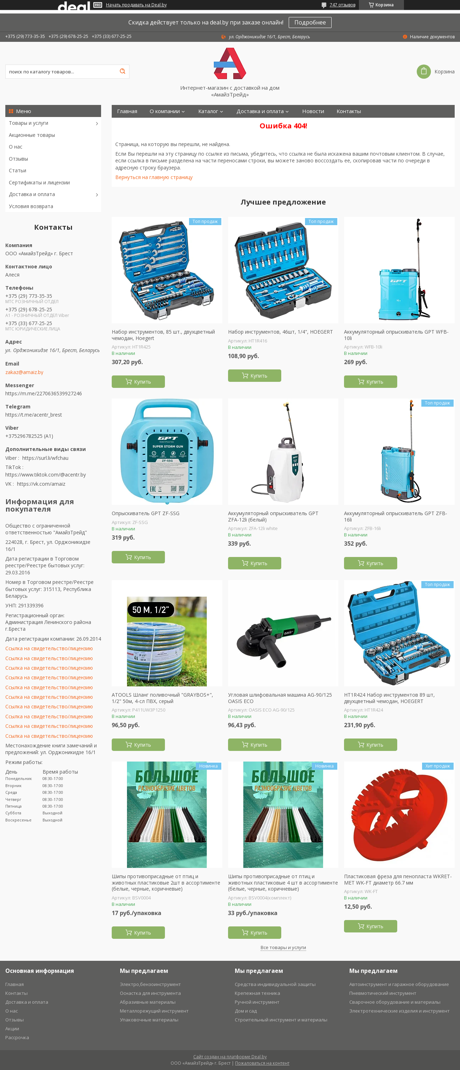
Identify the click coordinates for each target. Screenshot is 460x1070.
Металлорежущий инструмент (154, 1011)
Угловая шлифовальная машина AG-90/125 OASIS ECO (280, 698)
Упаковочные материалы (149, 1019)
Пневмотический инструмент (382, 993)
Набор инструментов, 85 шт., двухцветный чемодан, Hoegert (163, 335)
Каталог (208, 111)
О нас (15, 146)
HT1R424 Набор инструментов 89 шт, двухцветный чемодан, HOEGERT (389, 698)
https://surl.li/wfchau (45, 458)
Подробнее (310, 22)
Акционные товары (32, 135)
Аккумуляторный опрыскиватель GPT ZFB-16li (395, 516)
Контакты (349, 111)
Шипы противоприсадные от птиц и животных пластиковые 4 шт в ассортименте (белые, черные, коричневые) (283, 882)
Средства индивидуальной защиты (275, 984)
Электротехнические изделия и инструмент (399, 1011)
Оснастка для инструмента (150, 993)
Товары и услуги (28, 122)
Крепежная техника (257, 993)
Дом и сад (246, 1011)
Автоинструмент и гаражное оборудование (399, 984)
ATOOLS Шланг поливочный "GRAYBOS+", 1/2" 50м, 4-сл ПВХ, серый (162, 698)
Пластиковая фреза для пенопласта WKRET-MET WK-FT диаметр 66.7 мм (398, 879)
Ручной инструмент (257, 1002)
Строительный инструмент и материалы (281, 1019)
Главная (127, 111)
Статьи (17, 170)
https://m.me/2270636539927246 (43, 393)
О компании (165, 111)
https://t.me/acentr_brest (33, 414)
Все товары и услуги (283, 947)
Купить (142, 381)
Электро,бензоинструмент (150, 984)
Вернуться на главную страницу (154, 177)
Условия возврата (31, 206)
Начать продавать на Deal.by (136, 4)
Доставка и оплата (32, 194)
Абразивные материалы (148, 1002)
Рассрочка (17, 1037)
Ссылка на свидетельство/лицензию (49, 648)
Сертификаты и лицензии (39, 182)
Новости (313, 111)
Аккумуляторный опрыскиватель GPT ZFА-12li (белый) (273, 516)
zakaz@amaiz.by (24, 372)
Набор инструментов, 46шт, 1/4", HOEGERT (280, 332)
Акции (12, 1028)
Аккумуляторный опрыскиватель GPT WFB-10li (396, 335)
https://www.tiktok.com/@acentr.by (45, 474)
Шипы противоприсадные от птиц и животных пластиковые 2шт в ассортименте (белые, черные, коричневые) (166, 882)
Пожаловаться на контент (262, 1063)
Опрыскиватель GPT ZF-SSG (145, 513)
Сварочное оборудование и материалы (394, 1002)
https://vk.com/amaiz (41, 483)
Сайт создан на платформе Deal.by (230, 1057)
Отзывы (18, 158)
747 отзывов (342, 5)
